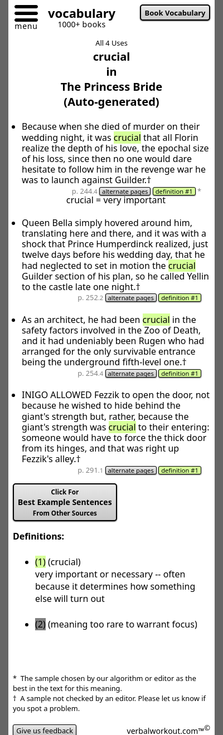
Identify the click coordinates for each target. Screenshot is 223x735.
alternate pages (125, 191)
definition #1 (174, 191)
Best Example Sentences (65, 502)
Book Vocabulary (175, 13)
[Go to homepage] (77, 15)
